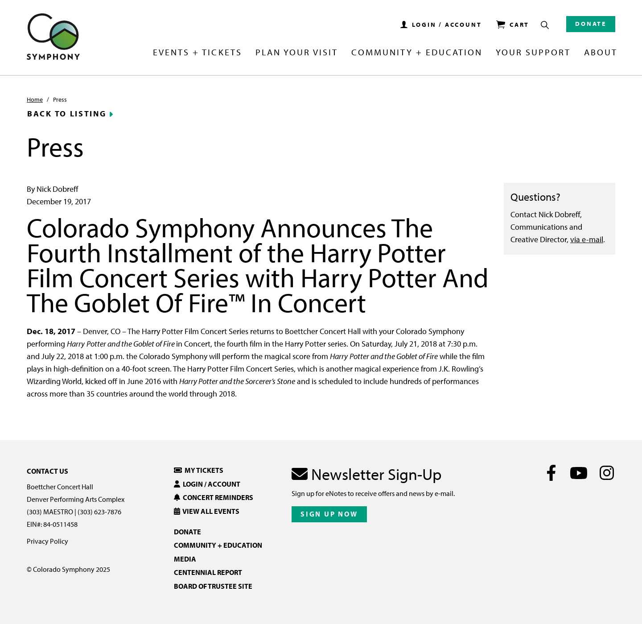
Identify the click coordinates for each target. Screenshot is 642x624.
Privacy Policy (47, 541)
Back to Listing (67, 113)
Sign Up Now (329, 513)
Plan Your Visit (296, 53)
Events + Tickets (197, 53)
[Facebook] (551, 473)
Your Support (533, 53)
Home (35, 99)
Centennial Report (208, 572)
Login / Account (207, 483)
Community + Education (416, 53)
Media (185, 558)
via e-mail (586, 239)
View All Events (206, 511)
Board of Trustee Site (213, 586)
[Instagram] (606, 473)
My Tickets (198, 470)
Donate (590, 24)
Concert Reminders (213, 497)
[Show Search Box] (544, 25)
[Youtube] (579, 473)
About (600, 53)
